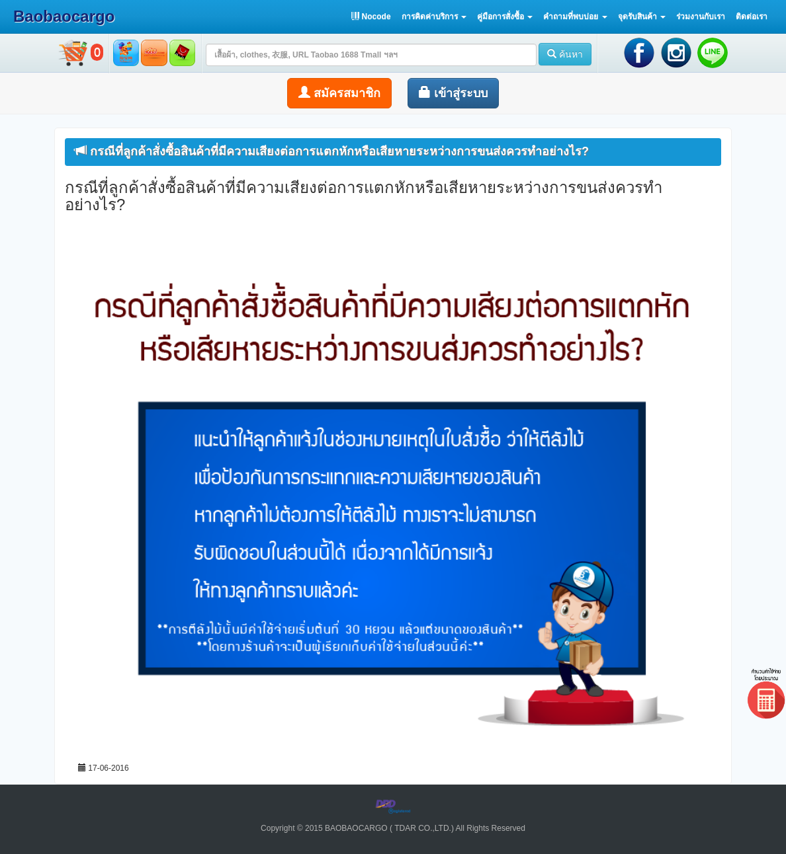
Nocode (370, 16)
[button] (434, 16)
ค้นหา (565, 54)
